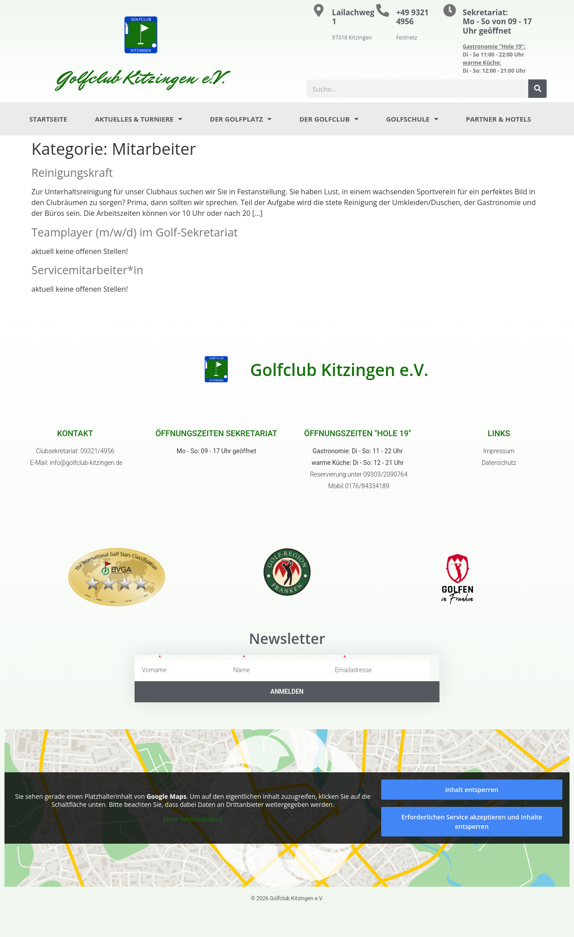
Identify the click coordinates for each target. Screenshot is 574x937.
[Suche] (537, 88)
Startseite (48, 118)
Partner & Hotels (498, 118)
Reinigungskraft (72, 172)
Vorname (146, 657)
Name (234, 657)
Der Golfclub (328, 119)
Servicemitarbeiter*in (87, 269)
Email (335, 657)
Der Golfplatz (240, 119)
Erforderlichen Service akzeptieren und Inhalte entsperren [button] (471, 822)
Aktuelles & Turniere (138, 119)
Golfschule (412, 119)
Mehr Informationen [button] (192, 819)
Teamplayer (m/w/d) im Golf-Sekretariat (134, 232)
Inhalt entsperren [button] (471, 789)
